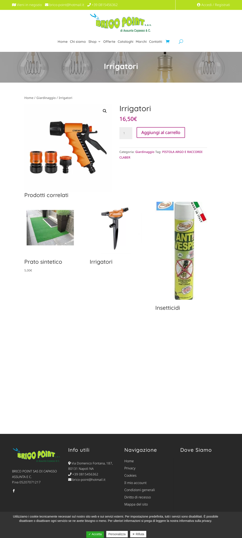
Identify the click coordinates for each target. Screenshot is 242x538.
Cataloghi (125, 41)
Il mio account (135, 482)
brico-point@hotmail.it (86, 479)
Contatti (155, 41)
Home (63, 41)
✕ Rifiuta (138, 534)
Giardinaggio (46, 98)
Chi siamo (78, 41)
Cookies (130, 475)
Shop (92, 41)
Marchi (141, 41)
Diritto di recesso (137, 497)
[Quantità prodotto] (125, 133)
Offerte (109, 41)
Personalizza (117, 534)
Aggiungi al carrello (160, 132)
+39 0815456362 (83, 474)
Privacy (130, 468)
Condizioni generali (139, 489)
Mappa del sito (136, 504)
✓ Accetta (95, 534)
